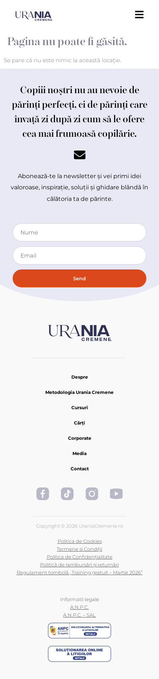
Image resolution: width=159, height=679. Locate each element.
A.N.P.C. (79, 607)
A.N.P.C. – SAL (79, 615)
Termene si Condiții (79, 549)
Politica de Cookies (80, 541)
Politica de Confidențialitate (80, 557)
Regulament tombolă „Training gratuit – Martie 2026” (80, 572)
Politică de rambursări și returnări (79, 565)
